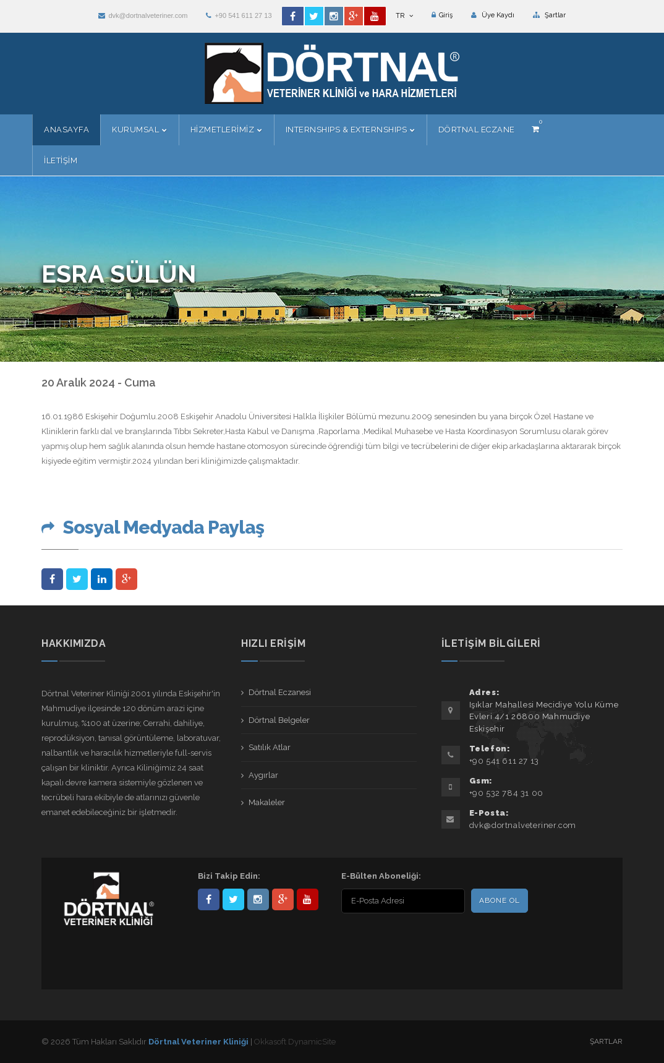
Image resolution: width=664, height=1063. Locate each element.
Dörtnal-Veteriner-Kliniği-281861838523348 (208, 899)
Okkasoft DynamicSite (295, 1041)
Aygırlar (263, 775)
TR (404, 16)
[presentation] (421, 940)
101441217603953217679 (283, 899)
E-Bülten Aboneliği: (381, 876)
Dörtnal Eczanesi (280, 692)
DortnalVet (233, 899)
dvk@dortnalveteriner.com (142, 15)
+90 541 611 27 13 (238, 15)
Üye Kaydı (492, 15)
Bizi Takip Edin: (229, 876)
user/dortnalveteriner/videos (307, 899)
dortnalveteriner (258, 899)
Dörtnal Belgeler (279, 720)
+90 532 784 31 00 (506, 793)
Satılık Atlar (270, 747)
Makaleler (267, 802)
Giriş (442, 15)
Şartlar (549, 15)
